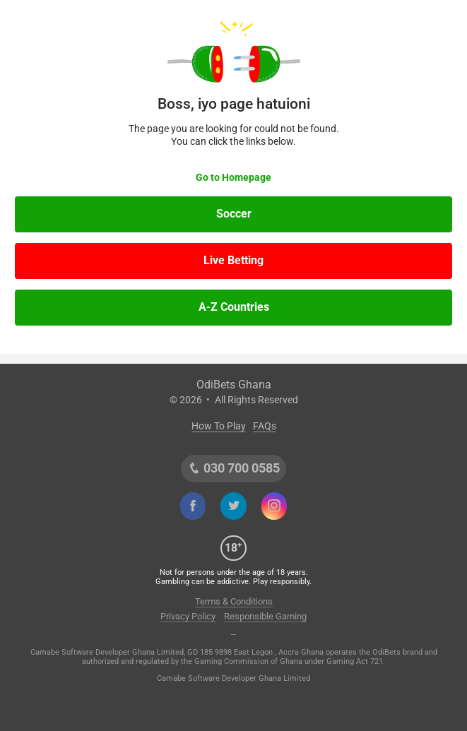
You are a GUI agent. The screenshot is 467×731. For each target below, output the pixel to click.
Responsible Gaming (265, 616)
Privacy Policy (187, 616)
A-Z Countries (234, 307)
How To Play (218, 426)
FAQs (264, 426)
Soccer (234, 213)
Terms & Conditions (234, 601)
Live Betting (233, 260)
